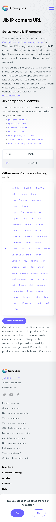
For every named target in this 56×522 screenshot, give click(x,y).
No (38, 513)
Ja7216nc (40, 188)
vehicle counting (18, 127)
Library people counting (14, 443)
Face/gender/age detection (16, 433)
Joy (25, 261)
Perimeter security (11, 448)
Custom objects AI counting (16, 458)
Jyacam (41, 285)
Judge (34, 273)
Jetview (16, 237)
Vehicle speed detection (14, 423)
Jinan (46, 297)
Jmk (29, 249)
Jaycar (25, 206)
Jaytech (16, 218)
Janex (24, 194)
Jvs (45, 279)
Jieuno (38, 243)
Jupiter (44, 273)
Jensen (38, 231)
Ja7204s (16, 188)
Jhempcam (41, 237)
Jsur (25, 267)
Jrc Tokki (16, 309)
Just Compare (19, 279)
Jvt (13, 285)
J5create (26, 303)
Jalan (14, 194)
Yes (17, 513)
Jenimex (38, 225)
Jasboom (36, 200)
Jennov (15, 231)
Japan (34, 194)
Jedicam (16, 225)
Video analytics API (11, 453)
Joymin (34, 261)
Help (4, 489)
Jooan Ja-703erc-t (21, 255)
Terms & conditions (11, 383)
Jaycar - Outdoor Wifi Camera (27, 212)
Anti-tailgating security (13, 438)
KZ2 (7, 163)
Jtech (41, 267)
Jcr (32, 218)
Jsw (32, 267)
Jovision (16, 261)
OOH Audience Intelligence (15, 428)
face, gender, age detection (25, 139)
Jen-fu (27, 225)
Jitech (15, 303)
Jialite (37, 297)
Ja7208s (28, 188)
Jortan (37, 255)
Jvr (38, 279)
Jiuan (14, 249)
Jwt (31, 285)
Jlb (22, 249)
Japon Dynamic (19, 200)
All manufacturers (14, 321)
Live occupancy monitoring (15, 413)
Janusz (15, 297)
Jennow (27, 231)
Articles (6, 478)
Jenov (30, 291)
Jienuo (27, 243)
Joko (37, 249)
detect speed (16, 131)
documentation (11, 95)
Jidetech (16, 243)
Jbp (25, 218)
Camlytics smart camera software (23, 42)
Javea (15, 206)
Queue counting (10, 408)
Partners (6, 484)
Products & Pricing (12, 473)
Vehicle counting (10, 418)
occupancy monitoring (22, 135)
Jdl (39, 218)
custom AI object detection (25, 143)
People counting (10, 403)
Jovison (40, 291)
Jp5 (47, 303)
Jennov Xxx (17, 291)
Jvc (31, 279)
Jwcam (22, 285)
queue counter (17, 123)
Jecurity (26, 297)
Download (7, 467)
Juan (14, 273)
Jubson (24, 273)
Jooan (46, 249)
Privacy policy (9, 388)
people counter (17, 119)
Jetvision (27, 237)
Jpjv (43, 261)
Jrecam (15, 267)
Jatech (38, 303)
